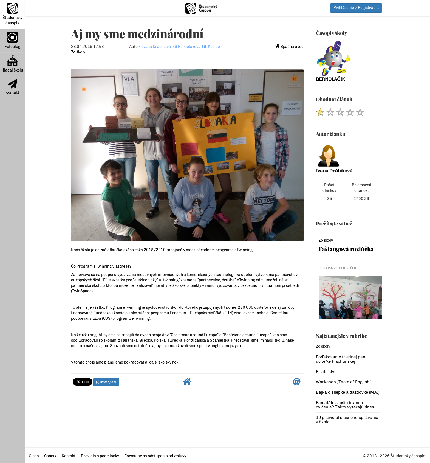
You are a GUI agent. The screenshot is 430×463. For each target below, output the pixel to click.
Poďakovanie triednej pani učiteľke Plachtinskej (341, 359)
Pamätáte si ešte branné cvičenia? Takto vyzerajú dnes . (346, 405)
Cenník (50, 456)
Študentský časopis (12, 14)
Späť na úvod (289, 46)
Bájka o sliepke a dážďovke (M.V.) (347, 392)
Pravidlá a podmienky (100, 456)
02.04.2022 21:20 (332, 268)
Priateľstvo (326, 371)
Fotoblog (12, 40)
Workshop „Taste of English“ (343, 381)
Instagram (106, 382)
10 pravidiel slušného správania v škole (347, 420)
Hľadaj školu (12, 64)
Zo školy (78, 52)
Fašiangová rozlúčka (346, 249)
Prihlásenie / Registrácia (356, 7)
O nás (34, 456)
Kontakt (12, 87)
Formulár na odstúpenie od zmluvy (155, 456)
